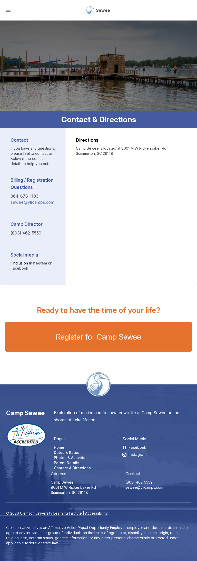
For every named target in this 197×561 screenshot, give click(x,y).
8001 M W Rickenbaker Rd (73, 487)
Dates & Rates (66, 452)
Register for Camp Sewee (98, 336)
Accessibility (96, 513)
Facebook (19, 268)
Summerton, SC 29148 (69, 492)
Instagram (38, 263)
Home (59, 447)
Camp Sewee (25, 413)
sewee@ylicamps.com (32, 202)
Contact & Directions (72, 468)
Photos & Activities (70, 457)
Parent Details (66, 463)
